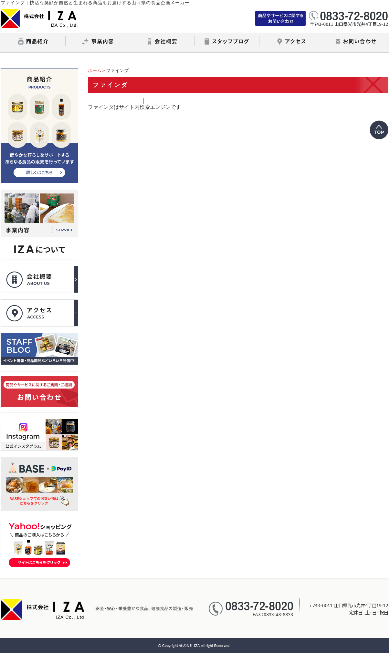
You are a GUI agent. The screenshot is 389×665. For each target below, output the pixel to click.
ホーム (94, 70)
